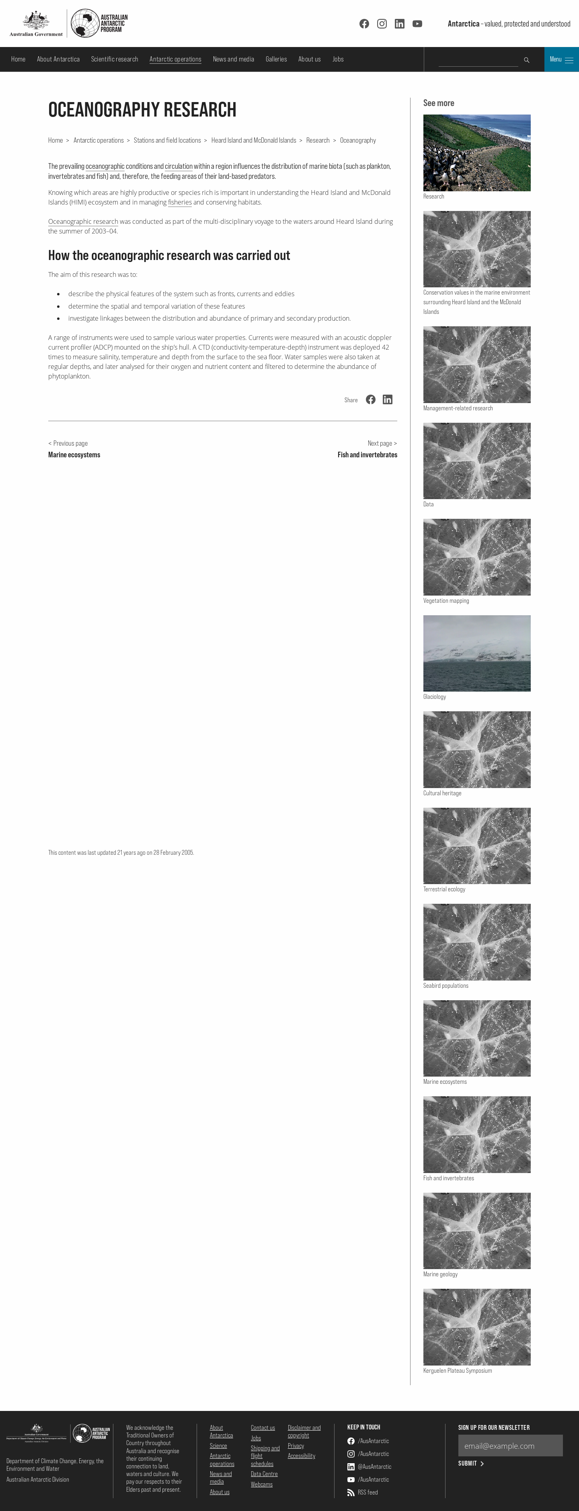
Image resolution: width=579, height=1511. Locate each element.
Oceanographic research (83, 221)
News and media (234, 59)
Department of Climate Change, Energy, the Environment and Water (55, 1464)
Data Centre (264, 1474)
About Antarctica (58, 59)
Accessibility (301, 1456)
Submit (471, 1463)
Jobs (338, 59)
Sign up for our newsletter (494, 1427)
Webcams (262, 1484)
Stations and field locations (167, 139)
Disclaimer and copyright (304, 1431)
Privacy (296, 1445)
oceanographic (105, 166)
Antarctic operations (175, 59)
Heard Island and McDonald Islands (253, 139)
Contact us (263, 1427)
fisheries (180, 202)
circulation (179, 166)
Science (218, 1445)
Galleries (276, 59)
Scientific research (115, 59)
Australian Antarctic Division (37, 1479)
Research (318, 139)
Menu (561, 60)
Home (18, 59)
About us (309, 59)
